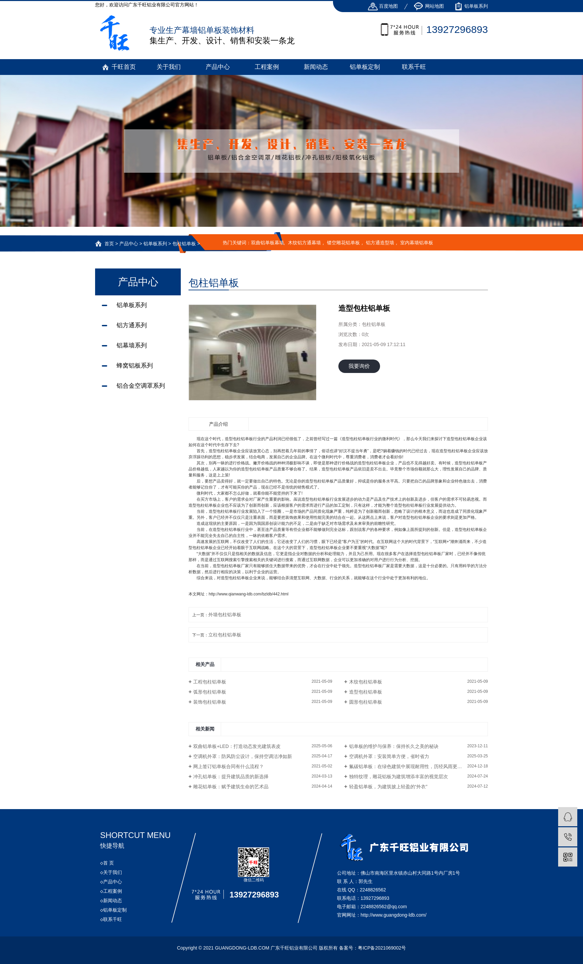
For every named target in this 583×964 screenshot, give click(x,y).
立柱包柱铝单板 (224, 634)
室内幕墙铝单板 (416, 242)
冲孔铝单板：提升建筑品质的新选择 (230, 776)
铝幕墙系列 (132, 345)
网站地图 (429, 6)
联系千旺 (414, 67)
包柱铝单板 (184, 243)
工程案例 (267, 67)
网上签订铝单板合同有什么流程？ (228, 766)
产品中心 (218, 67)
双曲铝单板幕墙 (267, 242)
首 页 (107, 863)
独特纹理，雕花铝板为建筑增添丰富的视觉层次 (398, 776)
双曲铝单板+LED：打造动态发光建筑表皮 (236, 746)
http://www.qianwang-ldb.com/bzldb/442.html (248, 594)
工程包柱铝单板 (209, 681)
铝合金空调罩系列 (141, 385)
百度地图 (383, 6)
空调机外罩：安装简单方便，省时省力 (389, 756)
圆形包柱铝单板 (365, 702)
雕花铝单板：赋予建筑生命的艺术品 (230, 786)
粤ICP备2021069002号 (382, 948)
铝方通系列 (132, 325)
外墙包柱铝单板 (224, 614)
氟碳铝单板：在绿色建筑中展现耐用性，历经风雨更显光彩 (410, 766)
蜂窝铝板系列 (135, 365)
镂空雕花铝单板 (343, 242)
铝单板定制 (365, 67)
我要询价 (359, 366)
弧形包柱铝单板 (209, 692)
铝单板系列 (471, 6)
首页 (109, 243)
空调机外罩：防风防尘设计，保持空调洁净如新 (242, 756)
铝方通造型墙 (380, 242)
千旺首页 (124, 67)
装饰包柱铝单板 (209, 702)
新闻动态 (316, 67)
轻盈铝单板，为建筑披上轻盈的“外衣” (388, 786)
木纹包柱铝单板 (365, 681)
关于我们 (169, 67)
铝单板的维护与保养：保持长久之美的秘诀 (394, 746)
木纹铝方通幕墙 (304, 242)
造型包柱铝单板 (365, 692)
